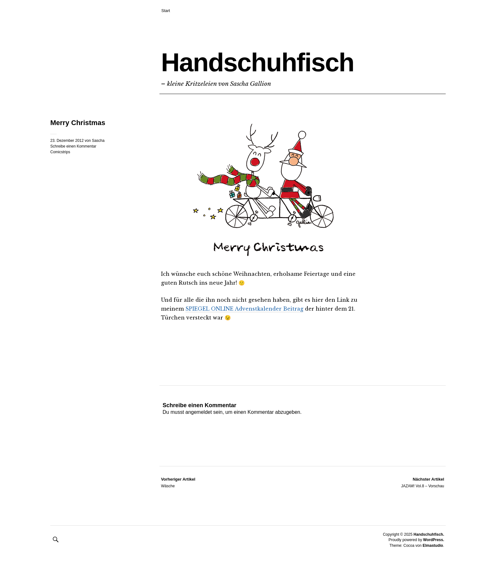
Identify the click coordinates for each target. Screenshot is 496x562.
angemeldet (198, 412)
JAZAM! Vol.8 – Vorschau (422, 482)
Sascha (98, 140)
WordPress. (433, 540)
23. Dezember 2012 (67, 140)
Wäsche (178, 482)
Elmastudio (433, 545)
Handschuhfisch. (428, 534)
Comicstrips (60, 152)
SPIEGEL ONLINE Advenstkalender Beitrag (244, 309)
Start (165, 10)
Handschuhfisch (257, 62)
